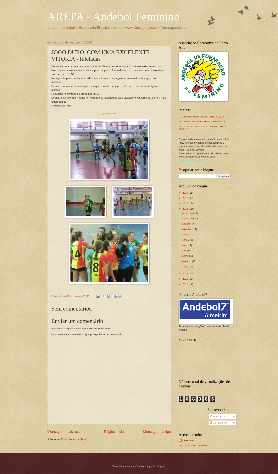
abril (184, 250)
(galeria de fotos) (109, 114)
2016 (185, 198)
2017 (185, 192)
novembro (187, 218)
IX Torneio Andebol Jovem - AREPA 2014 (201, 116)
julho (184, 234)
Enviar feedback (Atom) (74, 439)
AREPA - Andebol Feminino (113, 16)
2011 (185, 284)
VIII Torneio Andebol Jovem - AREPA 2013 (202, 121)
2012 (185, 278)
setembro (186, 229)
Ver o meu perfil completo (193, 445)
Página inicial (114, 432)
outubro (186, 223)
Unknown (188, 440)
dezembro (187, 213)
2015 (185, 203)
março (185, 255)
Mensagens (217, 416)
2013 (185, 273)
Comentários (218, 422)
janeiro (185, 266)
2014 (185, 208)
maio (184, 245)
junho (184, 239)
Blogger (161, 466)
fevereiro (186, 261)
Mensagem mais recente (66, 432)
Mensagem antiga (157, 432)
